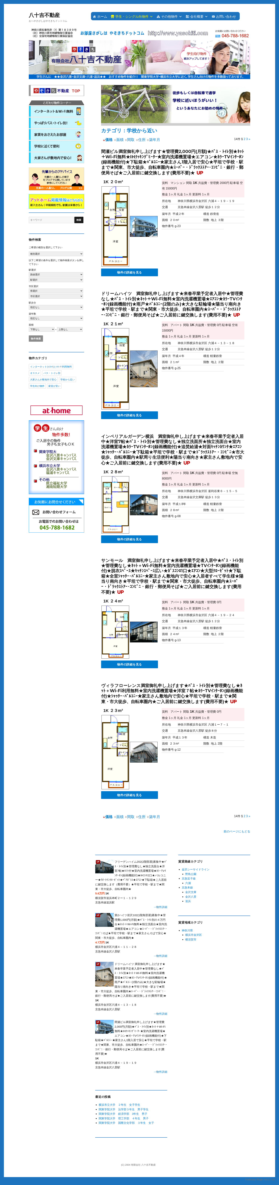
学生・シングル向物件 (132, 16)
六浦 (188, 883)
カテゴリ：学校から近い (129, 131)
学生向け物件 (37, 385)
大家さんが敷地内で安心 (43, 379)
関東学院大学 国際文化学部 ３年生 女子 (126, 1122)
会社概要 (197, 16)
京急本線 (187, 887)
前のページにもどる (237, 831)
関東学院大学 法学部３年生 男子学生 (124, 1109)
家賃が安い (54, 385)
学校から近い (67, 379)
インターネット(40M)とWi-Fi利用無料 (51, 366)
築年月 (153, 140)
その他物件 (169, 16)
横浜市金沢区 (193, 934)
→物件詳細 (160, 907)
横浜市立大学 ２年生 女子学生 (119, 1104)
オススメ (35, 373)
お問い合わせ (226, 16)
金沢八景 (190, 896)
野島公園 (190, 874)
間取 (130, 140)
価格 (108, 140)
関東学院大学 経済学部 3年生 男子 (123, 1113)
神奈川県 (187, 930)
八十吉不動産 (44, 15)
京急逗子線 (189, 878)
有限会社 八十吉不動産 (143, 1164)
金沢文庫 (190, 892)
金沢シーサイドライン (195, 869)
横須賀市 (190, 939)
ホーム (102, 16)
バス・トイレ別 (52, 373)
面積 (119, 140)
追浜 (188, 901)
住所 (141, 140)
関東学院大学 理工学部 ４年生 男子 (124, 1118)
